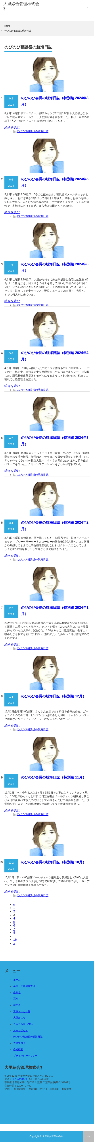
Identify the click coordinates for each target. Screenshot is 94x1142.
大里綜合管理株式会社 (53, 1136)
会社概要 (18, 1049)
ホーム (17, 979)
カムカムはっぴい (23, 1024)
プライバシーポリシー (25, 1055)
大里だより (19, 1017)
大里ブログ (19, 1043)
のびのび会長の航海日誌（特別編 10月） (53, 862)
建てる (17, 1005)
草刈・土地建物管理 (24, 986)
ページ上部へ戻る (88, 1136)
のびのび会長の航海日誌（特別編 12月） (53, 696)
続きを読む (12, 127)
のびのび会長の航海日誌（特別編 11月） (53, 777)
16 (15, 939)
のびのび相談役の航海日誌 (32, 131)
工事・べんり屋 (21, 1011)
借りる (17, 992)
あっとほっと (20, 1030)
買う (15, 998)
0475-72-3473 (19, 1079)
